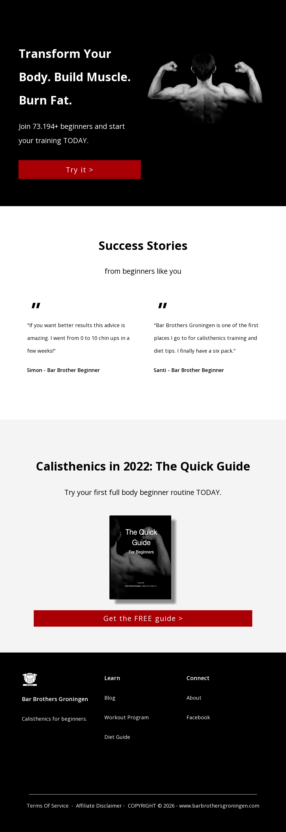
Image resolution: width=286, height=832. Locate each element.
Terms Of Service (48, 805)
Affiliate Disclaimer (99, 805)
